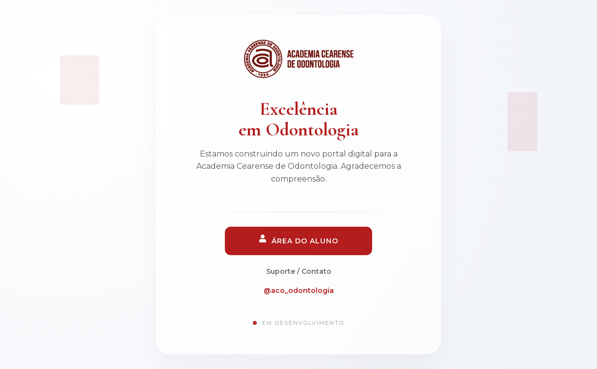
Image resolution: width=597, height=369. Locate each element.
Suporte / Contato (298, 271)
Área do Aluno (298, 240)
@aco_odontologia (299, 290)
